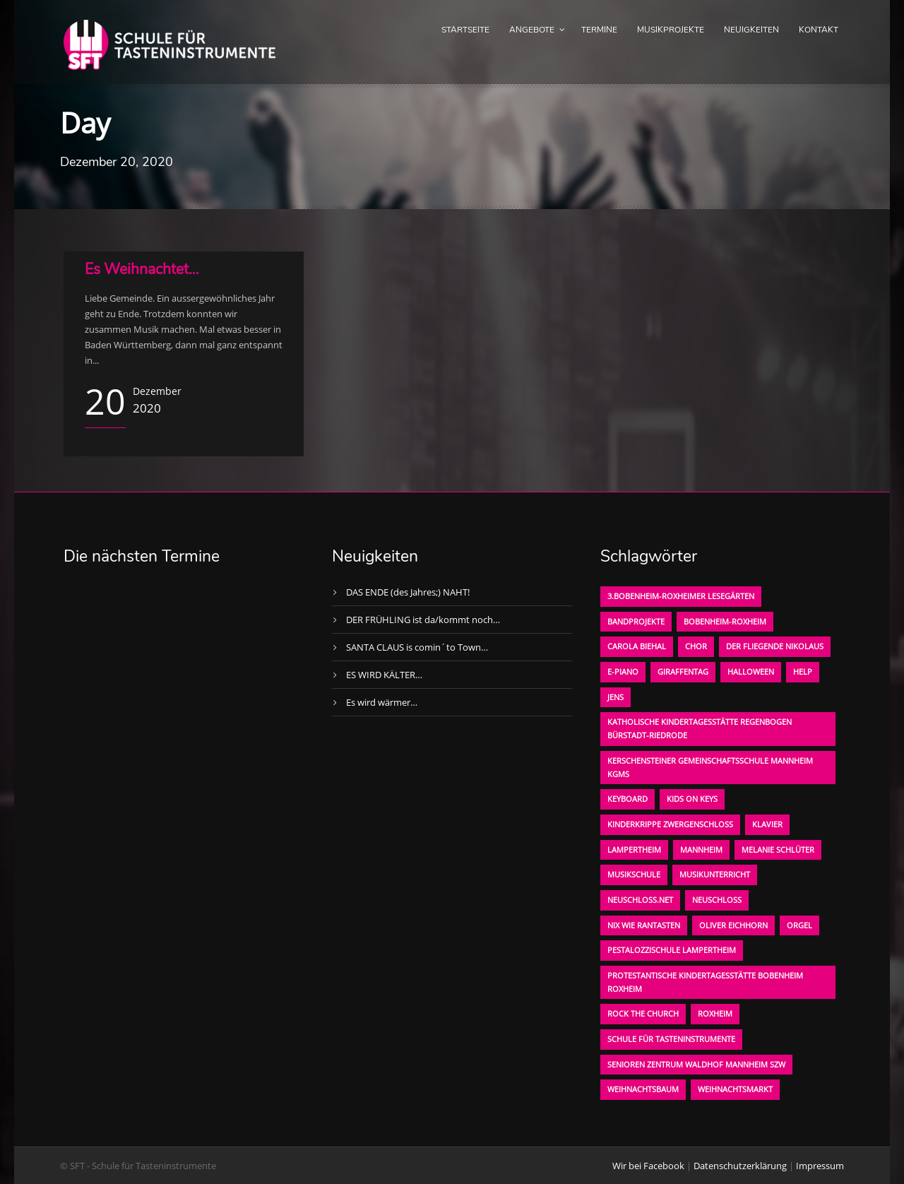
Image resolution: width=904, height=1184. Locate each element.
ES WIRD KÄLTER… (384, 674)
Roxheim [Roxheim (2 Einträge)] (715, 1013)
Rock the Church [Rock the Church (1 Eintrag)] (643, 1013)
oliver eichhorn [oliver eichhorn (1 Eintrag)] (733, 925)
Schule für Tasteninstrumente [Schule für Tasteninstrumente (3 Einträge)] (671, 1039)
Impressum (820, 1165)
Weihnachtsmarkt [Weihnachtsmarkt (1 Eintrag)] (735, 1089)
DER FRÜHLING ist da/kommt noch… (423, 619)
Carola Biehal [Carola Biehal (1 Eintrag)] (636, 646)
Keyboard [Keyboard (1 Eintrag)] (627, 798)
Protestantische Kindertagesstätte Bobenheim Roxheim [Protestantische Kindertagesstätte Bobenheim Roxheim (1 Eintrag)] (705, 982)
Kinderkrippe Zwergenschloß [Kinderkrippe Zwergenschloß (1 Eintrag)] (670, 824)
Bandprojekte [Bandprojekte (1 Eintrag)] (636, 621)
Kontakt (818, 29)
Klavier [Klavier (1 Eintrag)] (767, 824)
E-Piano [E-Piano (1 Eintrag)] (622, 671)
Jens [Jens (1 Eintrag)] (615, 697)
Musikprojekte (670, 29)
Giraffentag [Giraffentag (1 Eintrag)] (683, 671)
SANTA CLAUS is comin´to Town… (417, 647)
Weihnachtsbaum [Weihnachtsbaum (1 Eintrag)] (643, 1089)
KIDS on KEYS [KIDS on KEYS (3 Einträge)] (692, 798)
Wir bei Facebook (648, 1165)
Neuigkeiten (751, 29)
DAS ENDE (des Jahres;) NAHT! (408, 592)
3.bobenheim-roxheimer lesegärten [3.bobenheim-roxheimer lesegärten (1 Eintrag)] (680, 596)
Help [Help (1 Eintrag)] (802, 671)
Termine (599, 29)
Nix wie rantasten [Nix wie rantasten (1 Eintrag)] (643, 925)
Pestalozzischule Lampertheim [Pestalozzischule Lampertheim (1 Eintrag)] (671, 950)
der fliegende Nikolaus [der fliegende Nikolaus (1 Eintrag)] (774, 646)
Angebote (531, 29)
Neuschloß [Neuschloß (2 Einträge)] (717, 899)
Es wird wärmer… (381, 702)
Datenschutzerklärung (740, 1165)
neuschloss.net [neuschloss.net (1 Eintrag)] (640, 899)
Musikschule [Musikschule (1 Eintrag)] (633, 874)
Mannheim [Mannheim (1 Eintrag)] (701, 849)
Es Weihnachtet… (141, 269)
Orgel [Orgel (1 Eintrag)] (799, 925)
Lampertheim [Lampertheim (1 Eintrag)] (634, 849)
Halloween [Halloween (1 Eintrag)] (750, 671)
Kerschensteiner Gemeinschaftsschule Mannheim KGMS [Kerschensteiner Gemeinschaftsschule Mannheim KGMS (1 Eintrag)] (710, 767)
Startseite (465, 29)
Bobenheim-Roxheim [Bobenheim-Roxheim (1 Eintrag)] (725, 621)
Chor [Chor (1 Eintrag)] (696, 646)
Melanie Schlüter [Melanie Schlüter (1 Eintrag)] (778, 849)
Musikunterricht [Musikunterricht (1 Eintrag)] (714, 874)
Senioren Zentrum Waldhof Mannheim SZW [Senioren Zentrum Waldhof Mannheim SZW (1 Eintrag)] (696, 1064)
